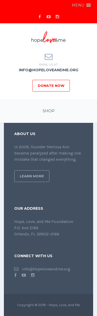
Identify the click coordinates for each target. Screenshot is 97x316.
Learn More (32, 176)
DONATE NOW (51, 85)
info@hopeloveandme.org (48, 70)
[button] (78, 5)
